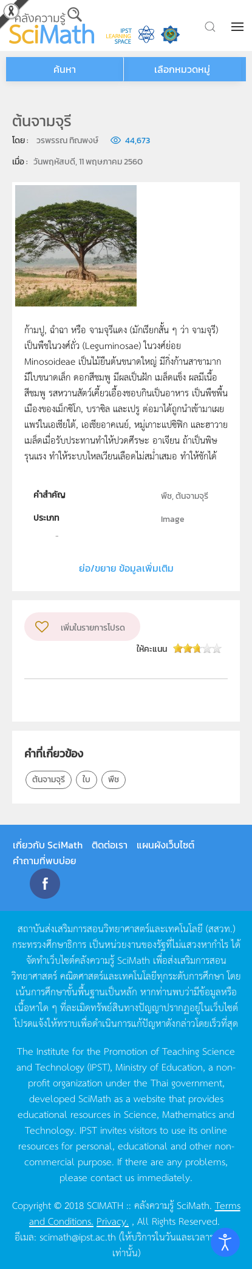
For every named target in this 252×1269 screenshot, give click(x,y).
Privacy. (113, 1220)
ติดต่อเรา (110, 845)
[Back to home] (51, 25)
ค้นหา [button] (64, 69)
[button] (238, 27)
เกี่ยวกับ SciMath (48, 845)
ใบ (86, 779)
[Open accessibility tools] (225, 1242)
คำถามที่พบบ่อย (45, 860)
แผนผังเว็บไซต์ (165, 845)
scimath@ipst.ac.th (77, 1236)
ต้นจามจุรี (48, 779)
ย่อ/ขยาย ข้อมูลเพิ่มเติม (126, 568)
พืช (113, 779)
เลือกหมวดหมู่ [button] (182, 69)
